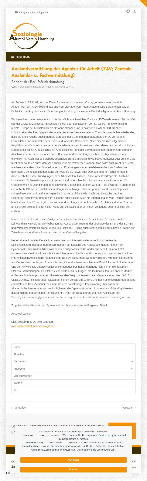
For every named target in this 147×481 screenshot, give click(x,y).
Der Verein (73, 361)
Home (17, 347)
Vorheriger (19, 408)
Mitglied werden (23, 375)
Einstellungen (8, 473)
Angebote (73, 368)
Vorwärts (129, 408)
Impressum (55, 435)
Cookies (42, 435)
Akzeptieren (74, 459)
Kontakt (18, 383)
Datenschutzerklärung (34, 443)
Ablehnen (73, 469)
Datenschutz (28, 435)
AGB (133, 461)
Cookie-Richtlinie (55, 443)
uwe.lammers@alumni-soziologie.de (32, 326)
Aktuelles (19, 354)
